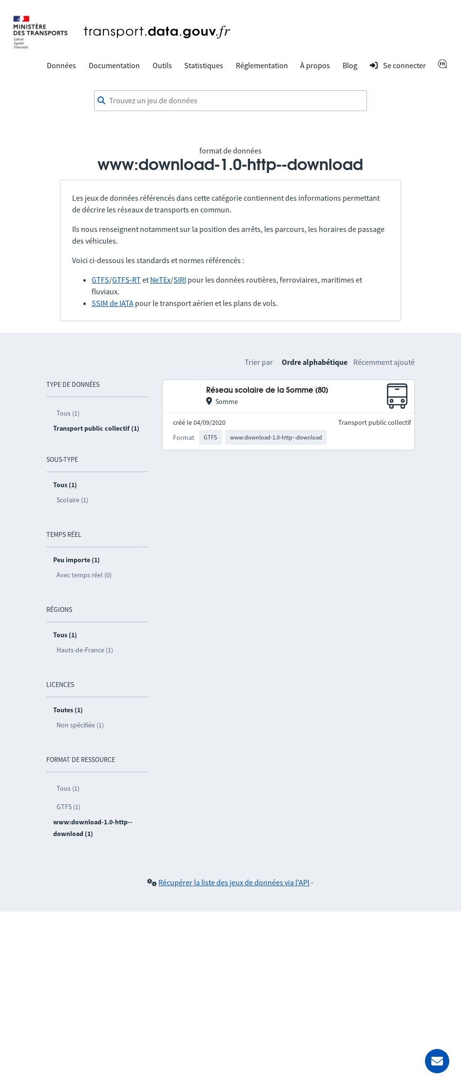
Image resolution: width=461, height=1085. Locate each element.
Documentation (114, 65)
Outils (162, 65)
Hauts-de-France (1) (85, 650)
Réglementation (262, 65)
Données (61, 65)
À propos (315, 65)
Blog (350, 65)
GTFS (100, 280)
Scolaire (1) (72, 499)
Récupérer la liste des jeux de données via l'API (233, 882)
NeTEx (160, 280)
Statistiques (203, 65)
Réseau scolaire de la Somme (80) (267, 390)
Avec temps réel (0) (84, 575)
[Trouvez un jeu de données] (230, 101)
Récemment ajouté (384, 362)
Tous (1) (68, 413)
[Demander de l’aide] (437, 1061)
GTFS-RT (126, 280)
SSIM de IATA (113, 303)
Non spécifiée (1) (80, 725)
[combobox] (230, 101)
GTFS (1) (68, 806)
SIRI (179, 280)
